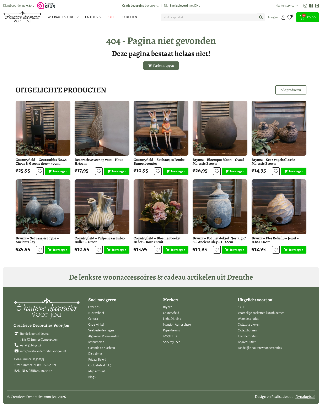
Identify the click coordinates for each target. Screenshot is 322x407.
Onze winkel (96, 324)
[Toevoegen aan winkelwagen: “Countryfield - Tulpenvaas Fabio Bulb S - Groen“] (116, 250)
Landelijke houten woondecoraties (260, 348)
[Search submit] (261, 17)
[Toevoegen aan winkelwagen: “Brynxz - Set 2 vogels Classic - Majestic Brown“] (293, 171)
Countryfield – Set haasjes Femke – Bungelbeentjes (160, 161)
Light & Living (172, 318)
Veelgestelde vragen (101, 330)
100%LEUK (170, 336)
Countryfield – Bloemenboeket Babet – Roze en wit (157, 240)
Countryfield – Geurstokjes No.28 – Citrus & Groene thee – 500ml (42, 161)
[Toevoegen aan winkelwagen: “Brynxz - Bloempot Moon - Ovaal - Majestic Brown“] (234, 171)
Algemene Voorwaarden (103, 336)
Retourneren (96, 342)
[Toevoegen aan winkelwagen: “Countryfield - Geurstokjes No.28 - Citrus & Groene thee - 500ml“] (57, 171)
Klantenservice (287, 5)
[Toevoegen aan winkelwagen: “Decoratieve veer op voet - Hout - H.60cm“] (116, 171)
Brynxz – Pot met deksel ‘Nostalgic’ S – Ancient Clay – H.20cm (219, 240)
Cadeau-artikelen (248, 324)
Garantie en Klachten (101, 348)
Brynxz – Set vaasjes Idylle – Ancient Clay (37, 240)
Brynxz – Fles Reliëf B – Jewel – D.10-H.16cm (275, 240)
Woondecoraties (248, 318)
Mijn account (96, 371)
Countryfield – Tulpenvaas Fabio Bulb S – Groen (100, 240)
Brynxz (167, 307)
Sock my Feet (171, 342)
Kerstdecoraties (248, 336)
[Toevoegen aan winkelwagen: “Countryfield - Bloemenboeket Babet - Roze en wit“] (175, 250)
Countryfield (171, 313)
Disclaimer (95, 353)
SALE (241, 307)
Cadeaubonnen (247, 330)
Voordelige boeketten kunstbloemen (261, 313)
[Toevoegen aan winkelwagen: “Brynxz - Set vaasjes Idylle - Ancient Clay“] (57, 250)
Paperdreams (171, 330)
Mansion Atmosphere (177, 324)
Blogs (92, 377)
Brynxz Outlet (247, 342)
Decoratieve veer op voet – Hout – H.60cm (100, 161)
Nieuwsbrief (96, 313)
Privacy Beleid (97, 359)
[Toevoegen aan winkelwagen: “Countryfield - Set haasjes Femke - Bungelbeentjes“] (175, 171)
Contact (93, 318)
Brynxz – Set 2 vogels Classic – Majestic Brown (275, 161)
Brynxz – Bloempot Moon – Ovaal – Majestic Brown (220, 161)
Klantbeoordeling (18, 5)
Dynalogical (305, 397)
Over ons (94, 307)
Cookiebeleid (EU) (99, 365)
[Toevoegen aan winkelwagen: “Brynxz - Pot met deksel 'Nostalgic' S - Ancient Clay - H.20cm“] (234, 250)
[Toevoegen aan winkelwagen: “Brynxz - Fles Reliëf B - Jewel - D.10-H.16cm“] (293, 250)
